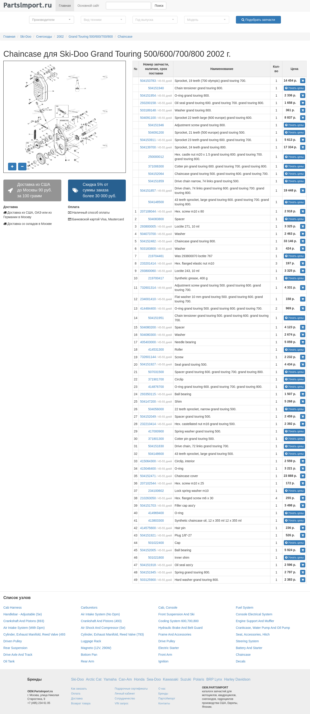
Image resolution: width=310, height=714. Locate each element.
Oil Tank (9, 661)
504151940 (156, 88)
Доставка (77, 698)
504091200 (156, 132)
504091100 (148, 117)
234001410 (148, 299)
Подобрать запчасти (258, 20)
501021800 (156, 557)
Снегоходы (44, 36)
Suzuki (185, 679)
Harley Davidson (237, 679)
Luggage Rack (91, 641)
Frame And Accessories (174, 634)
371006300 (156, 166)
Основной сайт (88, 5)
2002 (60, 36)
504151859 (156, 181)
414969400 (156, 513)
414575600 (148, 528)
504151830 (156, 446)
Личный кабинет (125, 693)
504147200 (148, 401)
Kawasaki (170, 679)
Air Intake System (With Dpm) (24, 627)
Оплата (75, 693)
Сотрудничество (125, 698)
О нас (162, 688)
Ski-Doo (25, 36)
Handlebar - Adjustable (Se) (22, 614)
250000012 (156, 156)
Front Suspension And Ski (176, 614)
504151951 (156, 318)
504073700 (148, 234)
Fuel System (244, 607)
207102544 (148, 483)
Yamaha (110, 679)
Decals (241, 661)
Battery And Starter (249, 648)
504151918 (148, 565)
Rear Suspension (15, 648)
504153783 (148, 80)
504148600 (156, 454)
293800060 (148, 271)
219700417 (156, 278)
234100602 (156, 491)
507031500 (156, 372)
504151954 (148, 95)
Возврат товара (81, 703)
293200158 (148, 103)
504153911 (148, 140)
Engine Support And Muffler (255, 621)
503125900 (148, 580)
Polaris (198, 679)
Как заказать (79, 688)
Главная (65, 5)
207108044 (148, 211)
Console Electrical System (254, 614)
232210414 (148, 424)
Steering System (247, 641)
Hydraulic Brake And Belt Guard (180, 627)
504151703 (148, 505)
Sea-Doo (154, 679)
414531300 (156, 349)
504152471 (148, 476)
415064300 (148, 461)
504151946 (156, 125)
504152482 (148, 241)
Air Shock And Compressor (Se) (103, 627)
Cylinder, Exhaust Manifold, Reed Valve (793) (112, 634)
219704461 (156, 256)
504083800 (156, 219)
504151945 (148, 572)
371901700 (156, 379)
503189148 (148, 110)
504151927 (148, 364)
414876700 (156, 386)
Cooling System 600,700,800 (178, 621)
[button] (51, 20)
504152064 (156, 174)
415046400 (148, 468)
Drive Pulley (166, 641)
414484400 (148, 308)
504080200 (148, 327)
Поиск (159, 5)
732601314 (148, 287)
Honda (139, 679)
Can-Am (125, 679)
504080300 (148, 334)
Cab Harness (12, 607)
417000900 (156, 431)
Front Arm (165, 654)
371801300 (156, 439)
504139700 (148, 147)
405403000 (148, 342)
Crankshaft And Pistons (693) (23, 621)
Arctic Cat (93, 679)
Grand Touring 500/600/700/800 (91, 36)
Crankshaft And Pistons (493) (101, 621)
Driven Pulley (12, 641)
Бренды (163, 693)
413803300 (156, 520)
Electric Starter (168, 648)
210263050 (148, 498)
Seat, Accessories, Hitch (253, 634)
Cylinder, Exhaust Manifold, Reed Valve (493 (34, 634)
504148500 (156, 202)
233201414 (148, 263)
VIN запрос (121, 703)
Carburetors (89, 607)
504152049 (148, 416)
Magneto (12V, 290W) (96, 648)
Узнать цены (294, 88)
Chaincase (125, 36)
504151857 (148, 190)
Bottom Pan (89, 654)
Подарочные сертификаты (131, 688)
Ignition (163, 661)
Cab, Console (167, 607)
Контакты (164, 703)
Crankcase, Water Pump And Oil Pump (263, 627)
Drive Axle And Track (17, 654)
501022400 (156, 543)
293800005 (148, 226)
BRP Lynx (214, 679)
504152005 (148, 550)
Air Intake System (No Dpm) (100, 614)
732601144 (148, 357)
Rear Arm (87, 661)
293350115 (148, 394)
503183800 (148, 248)
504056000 (156, 409)
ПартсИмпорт (166, 698)
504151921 (148, 535)
